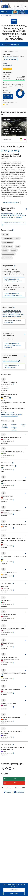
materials (4, 250)
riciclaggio (19, 217)
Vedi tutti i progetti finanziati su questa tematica (12, 321)
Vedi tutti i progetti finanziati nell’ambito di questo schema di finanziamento (12, 345)
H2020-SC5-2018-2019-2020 (10, 361)
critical (17, 246)
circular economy (6, 257)
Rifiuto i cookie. (14, 893)
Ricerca (22, 6)
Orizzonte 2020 (7, 15)
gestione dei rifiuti (14, 215)
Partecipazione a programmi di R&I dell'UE (11, 414)
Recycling (5, 234)
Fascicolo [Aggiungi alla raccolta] (7, 792)
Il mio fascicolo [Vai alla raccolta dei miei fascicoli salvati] (19, 792)
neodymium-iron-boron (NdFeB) (10, 238)
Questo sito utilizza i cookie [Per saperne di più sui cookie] (10, 884)
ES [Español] (8, 150)
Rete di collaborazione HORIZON (9, 416)
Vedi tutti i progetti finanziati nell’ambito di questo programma (13, 280)
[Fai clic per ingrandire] (25, 434)
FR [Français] (12, 150)
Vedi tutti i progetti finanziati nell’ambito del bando (11, 366)
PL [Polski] (18, 150)
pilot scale (13, 250)
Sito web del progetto (9, 59)
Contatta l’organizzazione (7, 412)
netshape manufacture (8, 254)
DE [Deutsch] (2, 150)
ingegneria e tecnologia (7, 213)
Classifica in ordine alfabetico (4, 426)
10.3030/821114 (7, 65)
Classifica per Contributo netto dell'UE (14, 427)
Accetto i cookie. (14, 889)
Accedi (14, 6)
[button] (18, 6)
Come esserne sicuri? (21, 1)
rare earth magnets (7, 242)
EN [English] (5, 150)
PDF (15, 783)
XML (15, 778)
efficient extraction (7, 246)
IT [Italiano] (15, 150)
